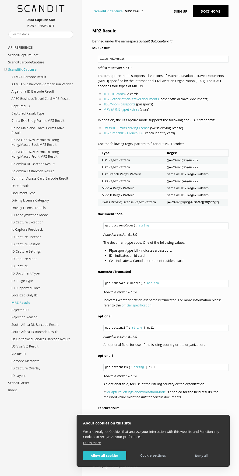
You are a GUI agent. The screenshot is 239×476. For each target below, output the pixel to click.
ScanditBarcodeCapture (26, 62)
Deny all (201, 455)
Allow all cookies (105, 455)
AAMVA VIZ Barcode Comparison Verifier (42, 84)
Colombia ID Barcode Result (32, 171)
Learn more (92, 443)
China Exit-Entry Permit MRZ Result (37, 120)
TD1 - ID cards (114, 94)
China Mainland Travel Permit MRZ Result (37, 130)
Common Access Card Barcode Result (39, 178)
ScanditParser (18, 383)
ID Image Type (22, 280)
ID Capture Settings (26, 251)
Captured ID (20, 106)
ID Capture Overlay (25, 368)
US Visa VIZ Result (25, 346)
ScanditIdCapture (22, 69)
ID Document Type (25, 273)
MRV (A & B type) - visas (121, 109)
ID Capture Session (25, 244)
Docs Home (211, 11)
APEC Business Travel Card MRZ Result (40, 98)
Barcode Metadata (25, 361)
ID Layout (18, 375)
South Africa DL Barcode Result (35, 324)
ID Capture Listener (26, 237)
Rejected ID (20, 310)
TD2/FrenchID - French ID (122, 133)
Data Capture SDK (40, 19)
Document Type (23, 193)
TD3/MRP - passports (119, 104)
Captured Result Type (27, 113)
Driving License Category (30, 200)
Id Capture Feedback (27, 229)
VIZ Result (18, 353)
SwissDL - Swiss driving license (126, 128)
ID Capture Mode (24, 259)
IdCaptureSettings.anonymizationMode (136, 392)
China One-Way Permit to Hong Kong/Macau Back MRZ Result (35, 142)
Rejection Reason (24, 317)
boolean (153, 283)
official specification (136, 305)
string (144, 225)
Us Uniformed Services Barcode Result (40, 339)
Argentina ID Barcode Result (32, 91)
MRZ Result (20, 302)
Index (12, 390)
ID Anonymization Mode (29, 215)
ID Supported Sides (26, 288)
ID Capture (19, 266)
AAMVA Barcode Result (28, 77)
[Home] (92, 11)
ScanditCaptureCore (23, 55)
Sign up (180, 11)
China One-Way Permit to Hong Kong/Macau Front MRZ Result (35, 154)
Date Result (20, 186)
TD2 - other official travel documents (131, 99)
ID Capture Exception (27, 222)
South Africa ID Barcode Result (34, 332)
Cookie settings (153, 455)
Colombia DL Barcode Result (33, 164)
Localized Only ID (24, 295)
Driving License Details (28, 207)
